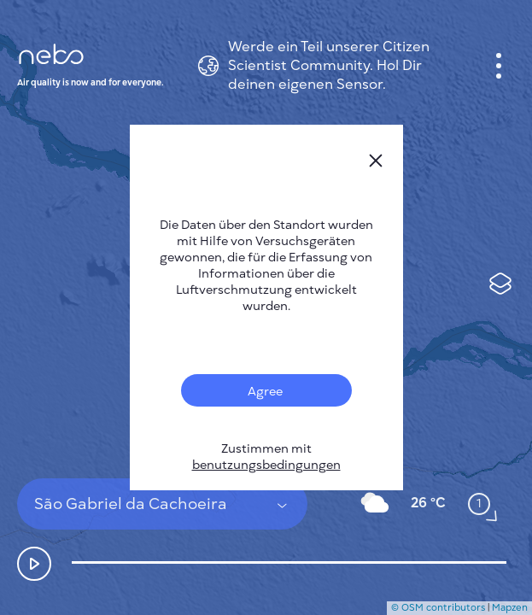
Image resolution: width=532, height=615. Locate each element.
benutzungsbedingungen (266, 465)
